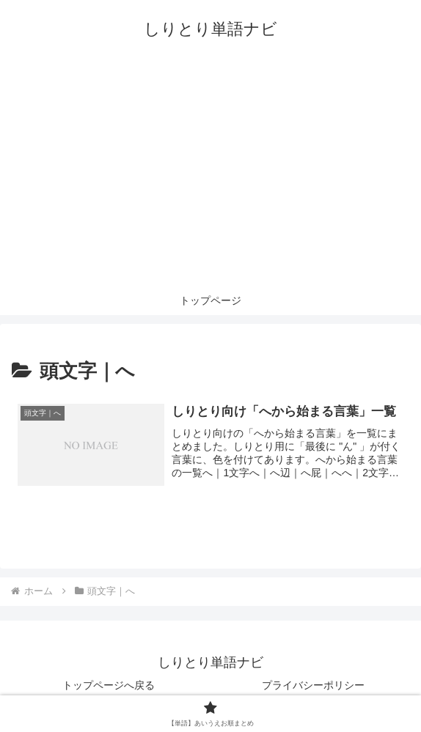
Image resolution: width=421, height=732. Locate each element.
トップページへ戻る (108, 685)
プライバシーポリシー (313, 685)
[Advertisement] (210, 175)
